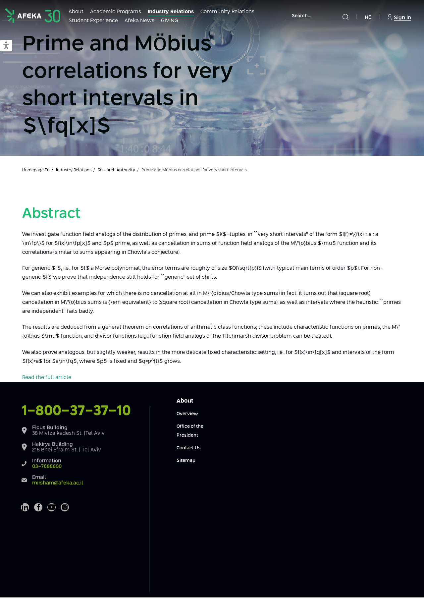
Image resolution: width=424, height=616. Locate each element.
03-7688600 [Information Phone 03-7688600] (47, 486)
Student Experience (93, 20)
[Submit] (345, 17)
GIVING (169, 20)
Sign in (399, 17)
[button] (6, 46)
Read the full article (46, 377)
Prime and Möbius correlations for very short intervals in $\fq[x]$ (127, 85)
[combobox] (317, 16)
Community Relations (227, 11)
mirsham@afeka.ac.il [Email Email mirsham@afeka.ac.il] (57, 503)
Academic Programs (115, 11)
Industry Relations (171, 11)
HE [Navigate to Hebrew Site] (368, 17)
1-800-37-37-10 (76, 431)
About (76, 11)
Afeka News (139, 20)
